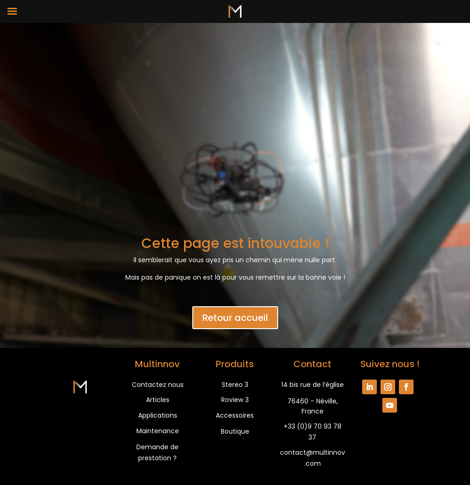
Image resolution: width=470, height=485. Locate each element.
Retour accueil (235, 317)
